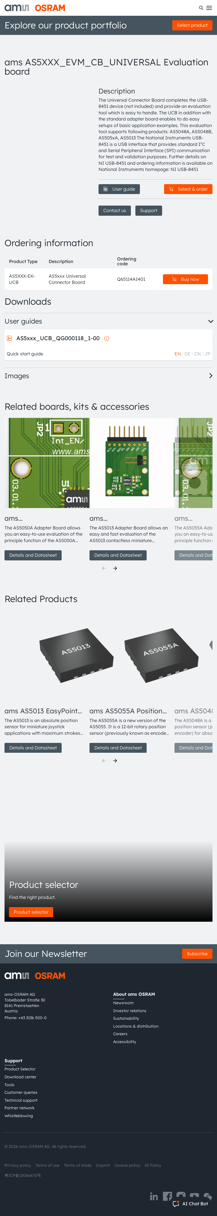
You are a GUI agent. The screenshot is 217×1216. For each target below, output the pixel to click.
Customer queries (21, 1092)
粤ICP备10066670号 (23, 1175)
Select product (192, 25)
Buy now (185, 279)
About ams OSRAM (134, 994)
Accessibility (124, 1041)
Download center (20, 1076)
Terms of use (47, 1165)
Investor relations (129, 1010)
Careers (120, 1033)
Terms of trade (77, 1165)
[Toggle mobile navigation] (209, 8)
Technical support (21, 1100)
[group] (45, 489)
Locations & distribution (135, 1026)
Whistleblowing (19, 1115)
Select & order (188, 189)
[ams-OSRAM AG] (35, 8)
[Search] (201, 8)
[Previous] (103, 568)
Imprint (103, 1165)
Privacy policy (18, 1165)
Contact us (114, 210)
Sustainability (126, 1018)
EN (178, 353)
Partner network (20, 1107)
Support (148, 210)
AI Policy (153, 1165)
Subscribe (197, 953)
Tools (9, 1084)
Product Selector (20, 1069)
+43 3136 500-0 (32, 1017)
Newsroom (123, 1002)
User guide (119, 189)
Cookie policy (127, 1165)
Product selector (31, 912)
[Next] (115, 568)
